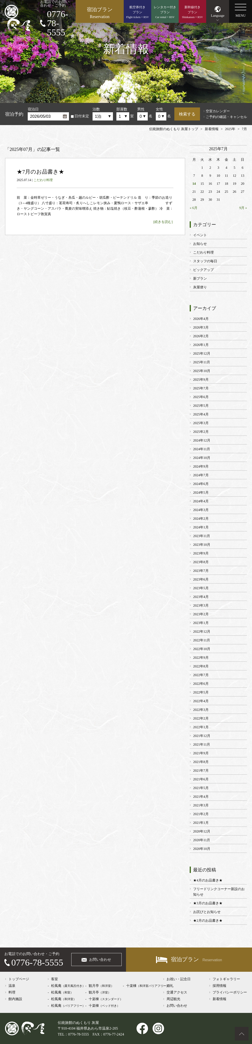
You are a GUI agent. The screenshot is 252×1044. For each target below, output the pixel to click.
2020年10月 (201, 849)
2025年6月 (201, 397)
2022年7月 (201, 675)
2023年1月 (201, 623)
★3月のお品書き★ (207, 903)
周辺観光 (173, 999)
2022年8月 (201, 666)
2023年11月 (201, 536)
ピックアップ (203, 270)
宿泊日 (33, 109)
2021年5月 (201, 788)
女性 (159, 109)
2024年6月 (201, 484)
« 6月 (193, 208)
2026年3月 (201, 327)
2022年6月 (201, 683)
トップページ (18, 979)
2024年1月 (201, 527)
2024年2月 (201, 518)
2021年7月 (201, 770)
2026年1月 (201, 345)
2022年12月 (201, 631)
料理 (11, 992)
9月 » (243, 208)
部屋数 (121, 109)
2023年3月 (201, 605)
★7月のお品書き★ (40, 172)
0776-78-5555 (57, 23)
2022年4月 (201, 701)
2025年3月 (201, 423)
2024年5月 (201, 492)
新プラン (200, 278)
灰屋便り (200, 287)
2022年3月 (201, 710)
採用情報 (219, 986)
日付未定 (80, 116)
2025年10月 (201, 371)
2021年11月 (201, 744)
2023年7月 (201, 571)
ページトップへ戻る (242, 1034)
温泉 (11, 986)
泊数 (96, 109)
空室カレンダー (218, 111)
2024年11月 (201, 449)
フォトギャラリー (226, 979)
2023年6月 (201, 579)
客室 (54, 979)
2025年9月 (201, 379)
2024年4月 (201, 501)
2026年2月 (201, 336)
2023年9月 (201, 553)
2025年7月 (201, 388)
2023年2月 (201, 614)
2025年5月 (201, 405)
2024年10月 (201, 458)
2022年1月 (201, 727)
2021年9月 (201, 753)
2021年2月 (201, 814)
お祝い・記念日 (179, 979)
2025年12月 (201, 353)
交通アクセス (177, 992)
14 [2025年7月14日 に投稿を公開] (194, 183)
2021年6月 (201, 779)
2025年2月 (201, 432)
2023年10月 (201, 544)
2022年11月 (201, 640)
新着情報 (219, 999)
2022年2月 (201, 718)
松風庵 (68, 986)
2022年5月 (201, 692)
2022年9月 (201, 657)
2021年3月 (201, 805)
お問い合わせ (100, 959)
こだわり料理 (43, 180)
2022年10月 (201, 649)
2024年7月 (201, 475)
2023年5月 (201, 588)
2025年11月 (201, 362)
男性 (141, 109)
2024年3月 (201, 510)
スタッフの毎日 (205, 261)
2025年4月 (201, 414)
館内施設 (15, 999)
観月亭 (101, 986)
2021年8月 (201, 762)
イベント (200, 235)
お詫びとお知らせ (207, 912)
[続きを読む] (163, 222)
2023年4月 (201, 597)
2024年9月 (201, 466)
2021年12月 (201, 736)
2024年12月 (201, 440)
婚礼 (170, 986)
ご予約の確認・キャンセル (226, 117)
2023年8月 (201, 562)
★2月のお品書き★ (207, 920)
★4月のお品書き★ (207, 880)
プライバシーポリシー (230, 992)
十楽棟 (106, 999)
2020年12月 (201, 831)
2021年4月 (201, 796)
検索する (187, 114)
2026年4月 (201, 319)
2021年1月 (201, 822)
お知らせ (200, 244)
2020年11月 (201, 840)
